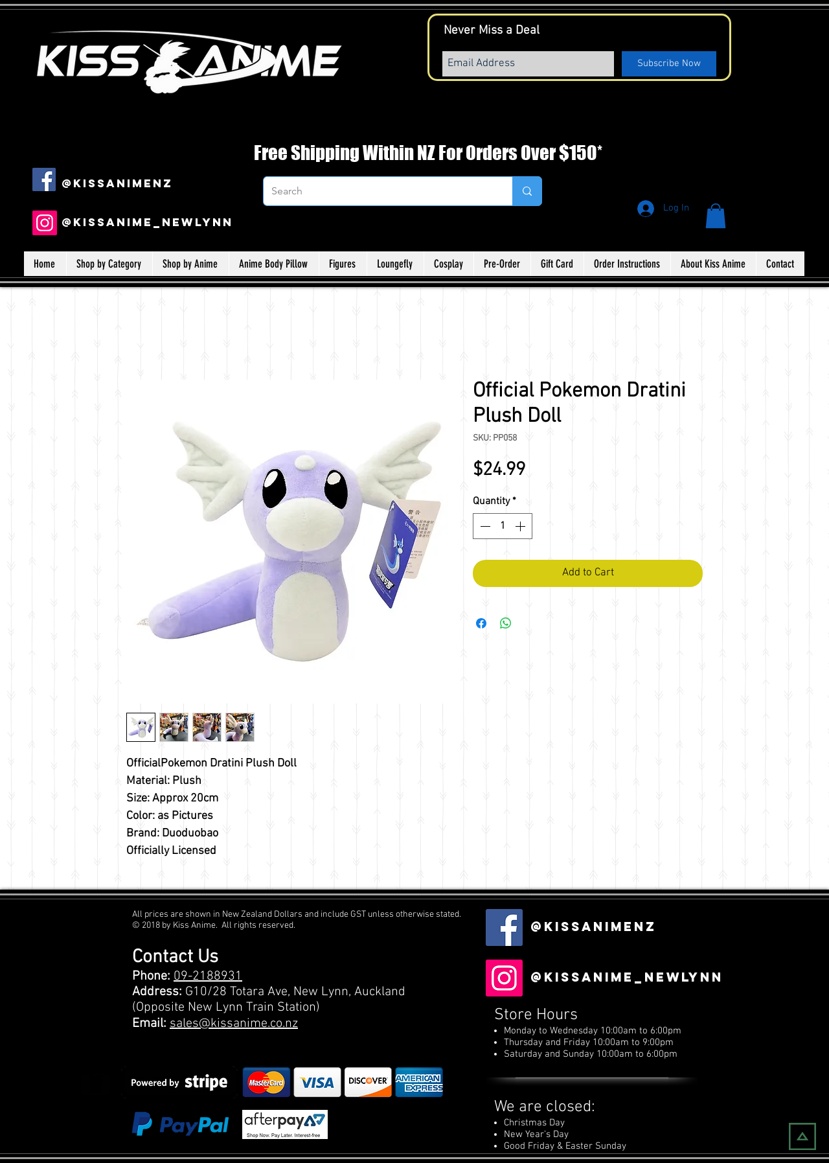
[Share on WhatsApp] (506, 623)
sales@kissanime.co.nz (234, 1023)
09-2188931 (208, 976)
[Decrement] (484, 526)
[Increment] (521, 526)
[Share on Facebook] (481, 623)
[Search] (378, 191)
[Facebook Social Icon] (44, 179)
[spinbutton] (502, 526)
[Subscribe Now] (669, 63)
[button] (715, 215)
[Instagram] (44, 223)
